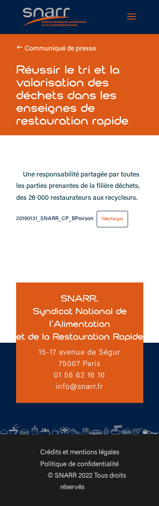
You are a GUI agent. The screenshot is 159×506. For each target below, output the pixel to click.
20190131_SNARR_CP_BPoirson (54, 218)
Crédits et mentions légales (79, 452)
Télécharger (112, 219)
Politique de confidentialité (79, 464)
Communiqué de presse (60, 48)
